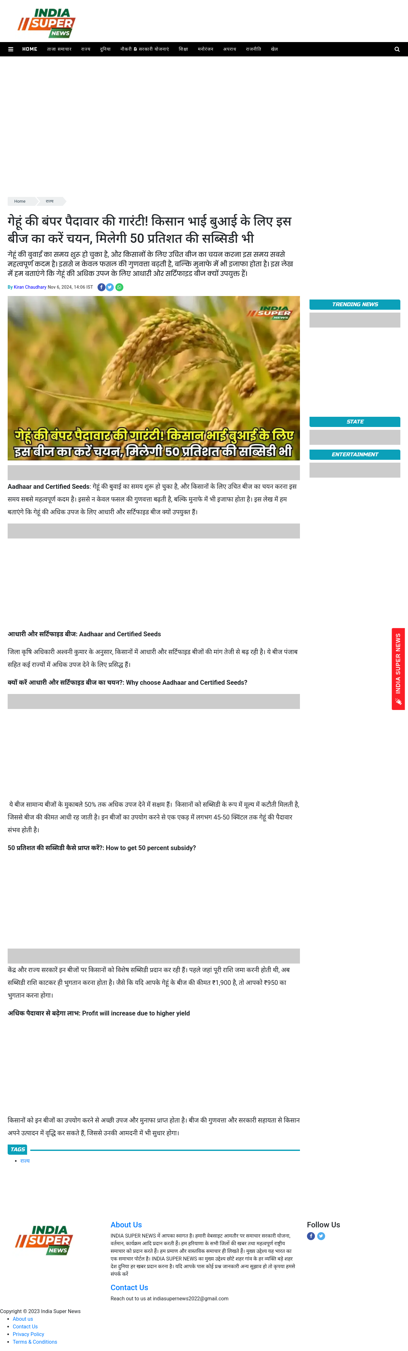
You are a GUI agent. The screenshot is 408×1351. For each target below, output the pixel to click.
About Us (126, 1224)
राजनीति (253, 49)
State (354, 421)
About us (23, 1319)
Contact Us (129, 1287)
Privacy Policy (28, 1334)
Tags (17, 1149)
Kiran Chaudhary (30, 287)
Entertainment (355, 454)
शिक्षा (183, 49)
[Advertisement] (199, 151)
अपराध (230, 49)
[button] (10, 49)
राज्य (86, 49)
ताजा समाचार (59, 49)
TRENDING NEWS (355, 304)
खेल (274, 49)
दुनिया (105, 49)
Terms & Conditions (35, 1342)
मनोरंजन (206, 49)
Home (30, 49)
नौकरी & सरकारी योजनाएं (144, 49)
